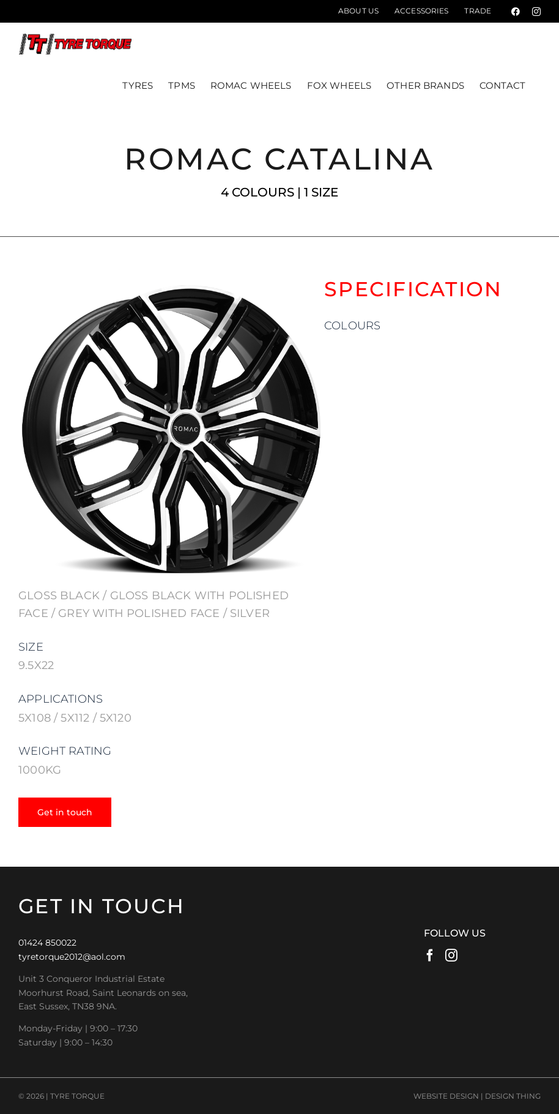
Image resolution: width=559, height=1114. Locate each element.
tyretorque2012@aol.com (71, 956)
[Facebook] (430, 955)
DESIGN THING (513, 1096)
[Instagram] (451, 955)
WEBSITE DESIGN (446, 1096)
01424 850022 (47, 942)
